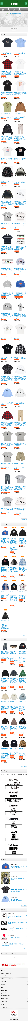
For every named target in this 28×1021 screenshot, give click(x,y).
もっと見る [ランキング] (24, 635)
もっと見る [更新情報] (24, 905)
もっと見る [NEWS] (24, 948)
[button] (2, 3)
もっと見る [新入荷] (24, 519)
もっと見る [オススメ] (24, 766)
